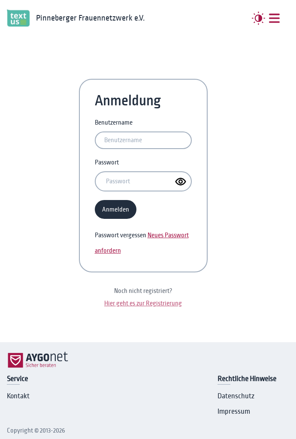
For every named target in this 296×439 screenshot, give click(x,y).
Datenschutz (235, 396)
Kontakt (18, 396)
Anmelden (115, 209)
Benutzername (114, 122)
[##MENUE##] (274, 18)
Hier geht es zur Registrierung (143, 303)
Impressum (233, 411)
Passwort (107, 162)
